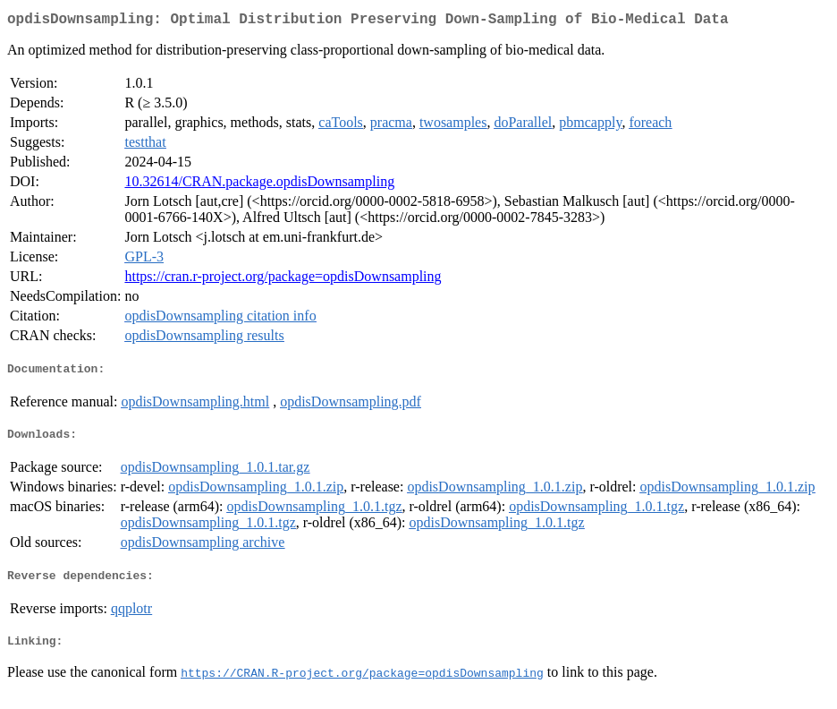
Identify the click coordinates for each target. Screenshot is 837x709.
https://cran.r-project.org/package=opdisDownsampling (282, 279)
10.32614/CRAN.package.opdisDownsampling (259, 184)
